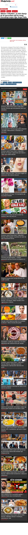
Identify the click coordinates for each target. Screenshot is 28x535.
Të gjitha (25, 89)
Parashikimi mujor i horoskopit (11, 84)
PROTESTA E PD (14, 7)
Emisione (9, 11)
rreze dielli (5, 82)
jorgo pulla (2, 84)
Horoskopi (3, 11)
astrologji (9, 82)
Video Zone (15, 11)
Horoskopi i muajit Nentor (17, 82)
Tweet (5, 38)
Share (2, 38)
